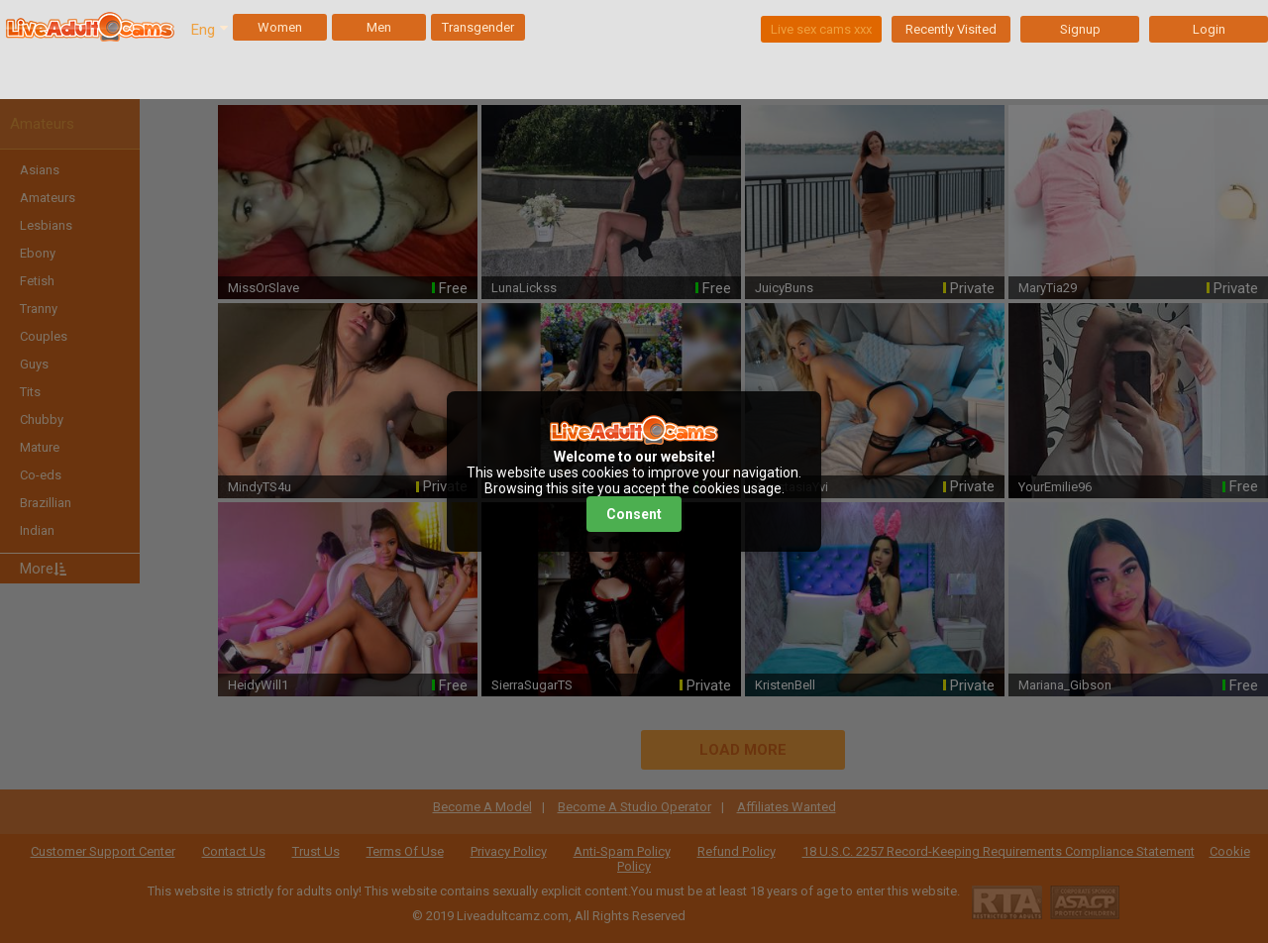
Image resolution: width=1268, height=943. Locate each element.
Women (280, 27)
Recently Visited (951, 29)
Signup (1080, 29)
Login (1209, 29)
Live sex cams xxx (821, 29)
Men (379, 27)
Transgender (478, 27)
